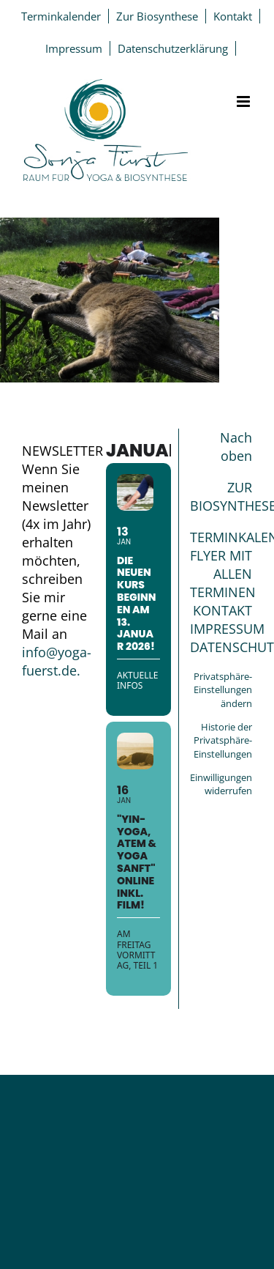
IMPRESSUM (227, 628)
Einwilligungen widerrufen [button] (221, 784)
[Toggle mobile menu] (244, 101)
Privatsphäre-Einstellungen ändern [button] (223, 690)
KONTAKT (222, 610)
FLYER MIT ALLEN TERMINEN (223, 574)
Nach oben (236, 447)
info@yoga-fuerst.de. (56, 661)
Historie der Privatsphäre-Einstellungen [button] (223, 740)
